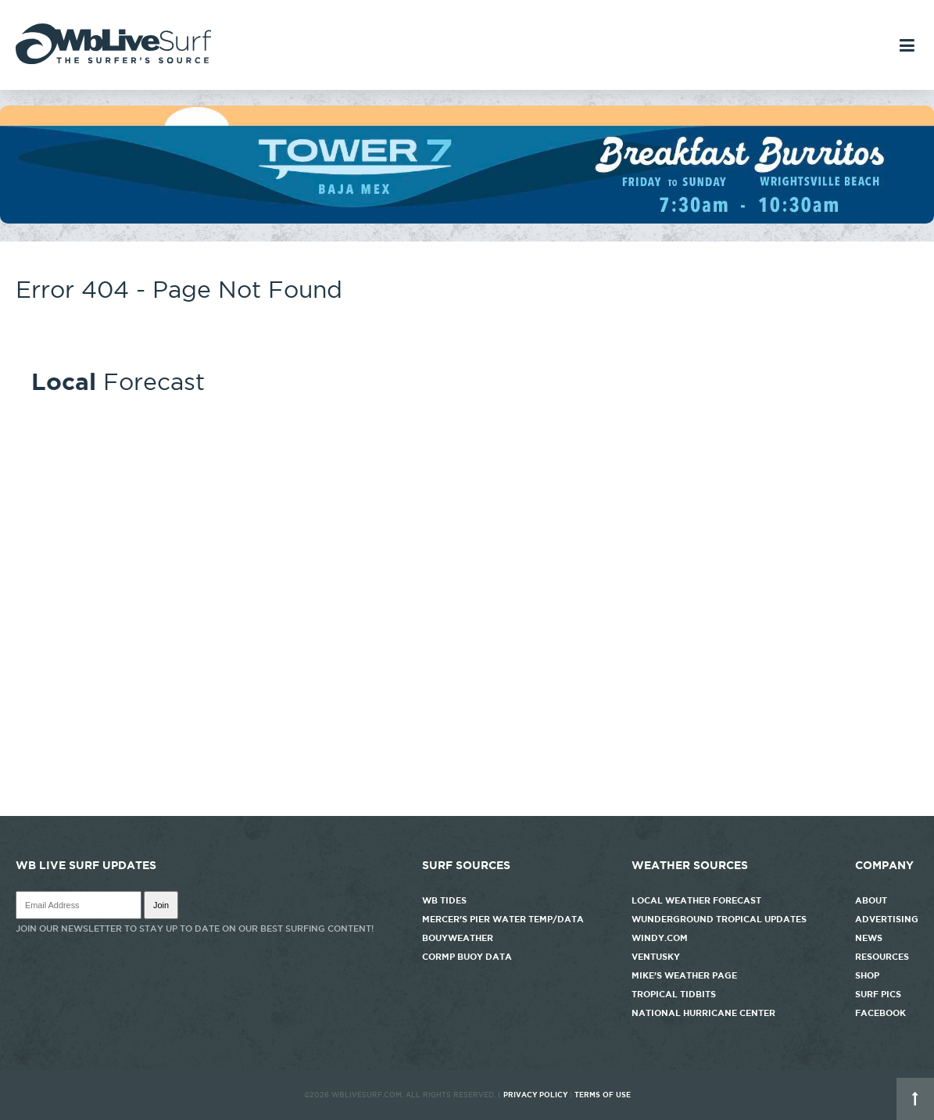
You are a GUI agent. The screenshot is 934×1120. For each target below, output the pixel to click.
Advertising (886, 919)
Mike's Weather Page (684, 975)
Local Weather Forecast (696, 900)
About (871, 900)
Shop (867, 975)
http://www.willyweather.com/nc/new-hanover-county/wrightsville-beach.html (467, 808)
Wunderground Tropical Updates (719, 919)
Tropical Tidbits (674, 994)
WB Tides (444, 900)
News (868, 938)
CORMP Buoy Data (467, 956)
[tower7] (467, 219)
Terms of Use (602, 1095)
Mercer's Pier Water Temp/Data (503, 919)
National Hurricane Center (703, 1013)
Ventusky (656, 956)
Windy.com (660, 938)
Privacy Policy (535, 1095)
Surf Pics (878, 994)
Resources (882, 956)
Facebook (880, 1013)
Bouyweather (457, 938)
